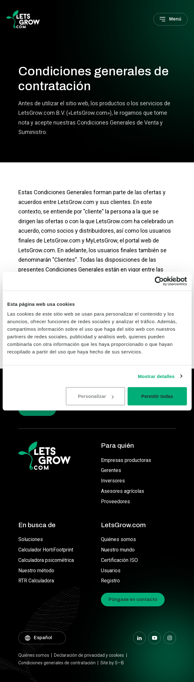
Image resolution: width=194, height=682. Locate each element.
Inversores (113, 481)
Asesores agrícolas (122, 491)
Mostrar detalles (156, 376)
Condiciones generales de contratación (57, 662)
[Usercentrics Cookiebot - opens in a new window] (159, 281)
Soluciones (30, 539)
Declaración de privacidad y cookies (89, 655)
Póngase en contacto (133, 599)
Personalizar (96, 396)
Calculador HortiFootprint (45, 550)
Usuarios (111, 571)
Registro (110, 581)
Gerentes (111, 470)
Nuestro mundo (118, 550)
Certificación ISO (119, 560)
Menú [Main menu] (175, 18)
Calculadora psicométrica (46, 560)
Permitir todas (157, 396)
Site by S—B (112, 662)
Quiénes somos (118, 539)
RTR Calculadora (36, 581)
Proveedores (115, 501)
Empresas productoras (126, 460)
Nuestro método (36, 571)
